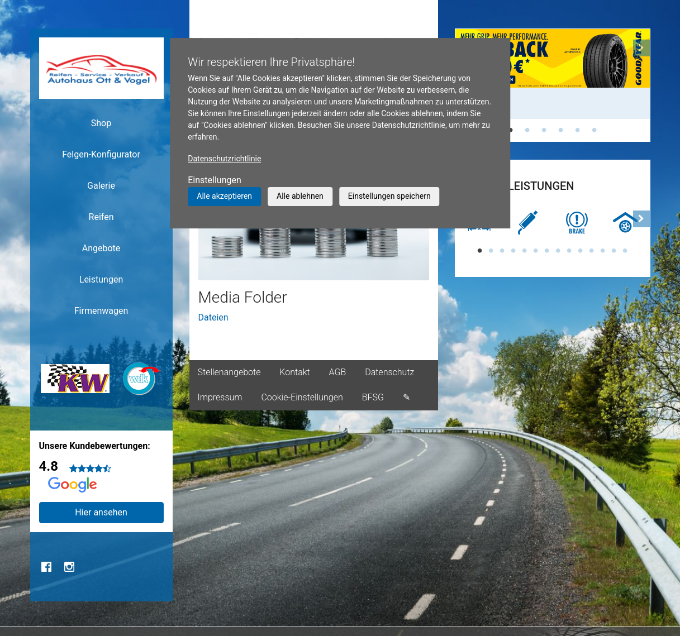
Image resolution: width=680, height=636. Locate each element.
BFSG (373, 397)
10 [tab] (580, 250)
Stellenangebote (229, 372)
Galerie (101, 185)
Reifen (101, 217)
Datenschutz (389, 372)
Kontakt (294, 372)
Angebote (101, 248)
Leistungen (101, 279)
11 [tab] (591, 250)
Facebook (47, 566)
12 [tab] (602, 250)
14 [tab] (625, 250)
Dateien (213, 317)
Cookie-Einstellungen (302, 397)
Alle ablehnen (300, 196)
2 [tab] (527, 130)
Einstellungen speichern (389, 196)
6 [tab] (594, 130)
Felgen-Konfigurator (101, 154)
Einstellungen (214, 180)
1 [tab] (510, 130)
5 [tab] (577, 130)
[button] (641, 85)
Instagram (69, 566)
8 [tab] (558, 250)
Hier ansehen (101, 512)
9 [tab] (569, 250)
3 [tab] (544, 130)
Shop (101, 123)
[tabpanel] (552, 73)
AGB (337, 372)
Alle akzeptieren (224, 196)
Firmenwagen (101, 310)
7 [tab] (547, 250)
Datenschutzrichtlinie (224, 158)
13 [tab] (614, 250)
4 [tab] (561, 130)
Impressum (220, 397)
